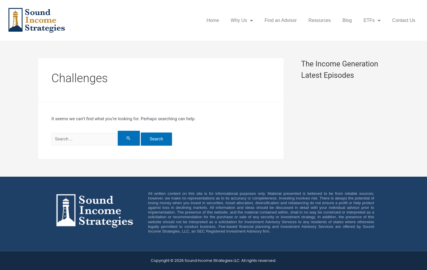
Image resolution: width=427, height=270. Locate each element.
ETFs (372, 20)
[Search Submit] (129, 138)
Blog (347, 20)
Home (212, 20)
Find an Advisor (281, 20)
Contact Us (403, 20)
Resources (319, 20)
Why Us (242, 20)
